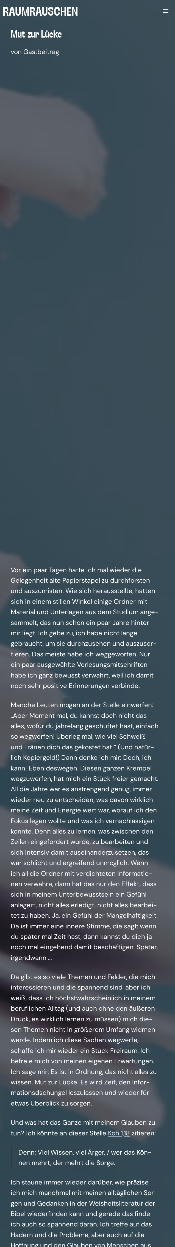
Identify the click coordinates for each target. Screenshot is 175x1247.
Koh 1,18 (119, 1133)
